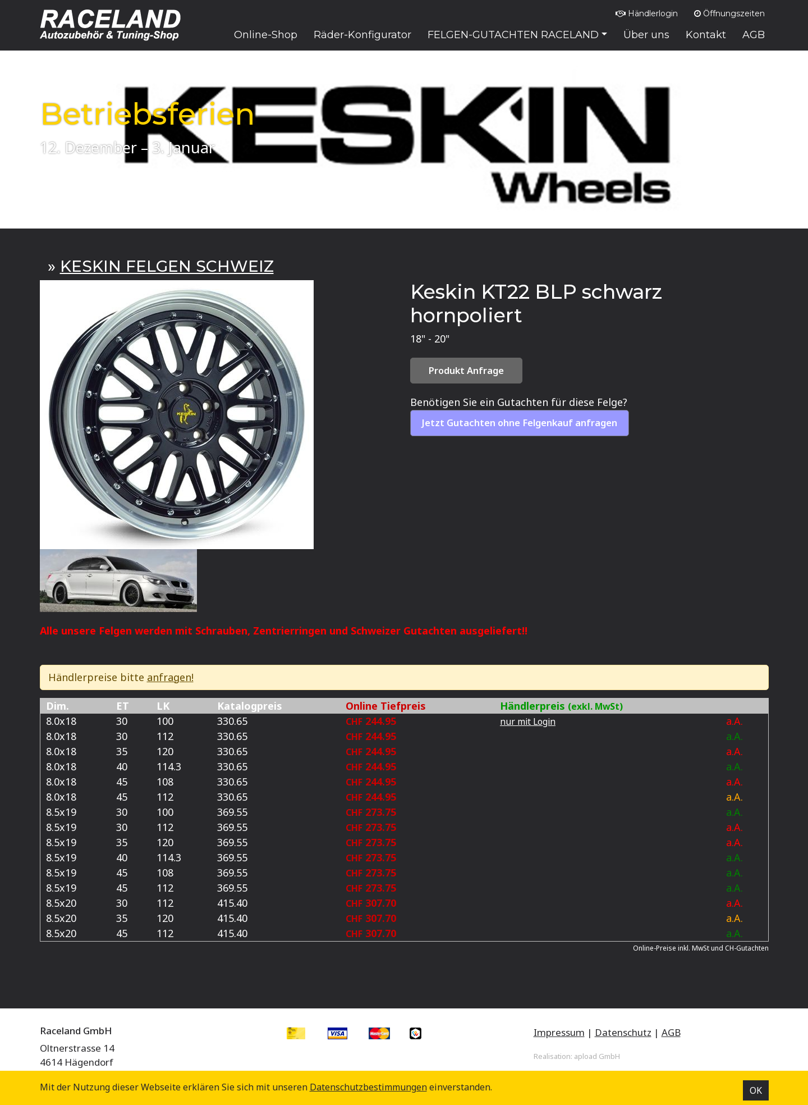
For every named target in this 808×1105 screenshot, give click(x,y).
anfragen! (170, 677)
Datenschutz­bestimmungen (368, 1087)
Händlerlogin (647, 13)
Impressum (559, 1032)
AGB (671, 1032)
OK (756, 1090)
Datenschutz (623, 1032)
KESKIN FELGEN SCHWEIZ (167, 266)
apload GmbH (597, 1056)
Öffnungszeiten (729, 13)
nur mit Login (528, 721)
